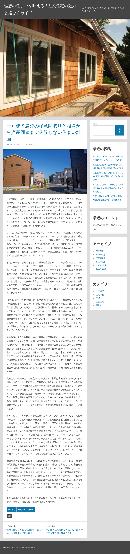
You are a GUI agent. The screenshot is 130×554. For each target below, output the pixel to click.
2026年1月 (100, 261)
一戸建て (11, 509)
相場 (9, 516)
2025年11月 (101, 269)
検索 (95, 123)
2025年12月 (101, 265)
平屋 (98, 298)
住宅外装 (21, 509)
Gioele (31, 144)
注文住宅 (100, 301)
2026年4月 (100, 251)
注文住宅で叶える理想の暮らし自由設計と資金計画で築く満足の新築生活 (108, 176)
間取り (31, 509)
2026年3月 (100, 254)
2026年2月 (100, 258)
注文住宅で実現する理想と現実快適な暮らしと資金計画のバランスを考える (108, 188)
